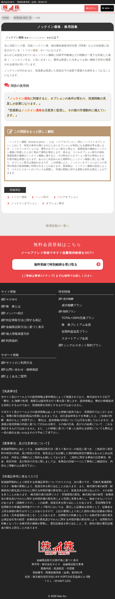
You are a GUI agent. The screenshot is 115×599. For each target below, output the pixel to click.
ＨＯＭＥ (12, 299)
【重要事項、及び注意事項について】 (26, 443)
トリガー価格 (19, 197)
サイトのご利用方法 (19, 362)
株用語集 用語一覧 (22, 18)
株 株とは (13, 306)
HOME (6, 18)
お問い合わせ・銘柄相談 (22, 369)
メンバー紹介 (15, 313)
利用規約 (12, 340)
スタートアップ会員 (75, 338)
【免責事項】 (10, 391)
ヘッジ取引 (42, 197)
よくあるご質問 (16, 376)
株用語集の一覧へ (57, 225)
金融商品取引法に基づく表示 (25, 327)
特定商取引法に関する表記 (23, 320)
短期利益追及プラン (75, 331)
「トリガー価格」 (30, 50)
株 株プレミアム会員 (76, 324)
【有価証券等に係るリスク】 (20, 476)
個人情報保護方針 (17, 333)
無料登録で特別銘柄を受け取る (55, 264)
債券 (100, 59)
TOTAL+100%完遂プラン (78, 317)
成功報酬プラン (72, 305)
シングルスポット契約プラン (82, 345)
